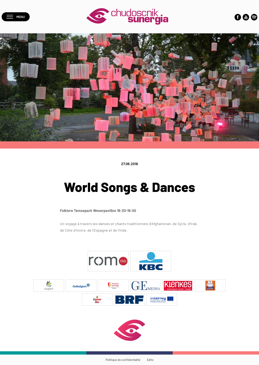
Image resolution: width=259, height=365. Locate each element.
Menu (16, 17)
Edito (150, 360)
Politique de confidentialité (123, 360)
